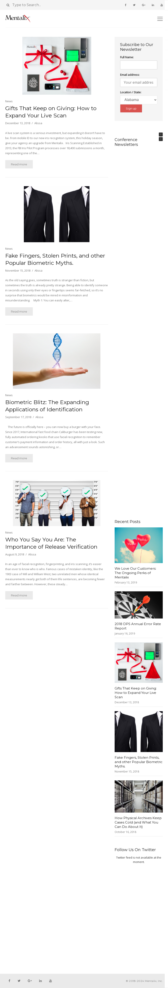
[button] (161, 134)
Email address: (130, 75)
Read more (19, 164)
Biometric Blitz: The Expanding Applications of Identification (47, 406)
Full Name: (127, 57)
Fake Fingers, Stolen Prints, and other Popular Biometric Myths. (55, 259)
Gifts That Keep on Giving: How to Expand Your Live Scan (50, 112)
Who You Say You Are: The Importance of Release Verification (51, 543)
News (9, 101)
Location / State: (130, 92)
